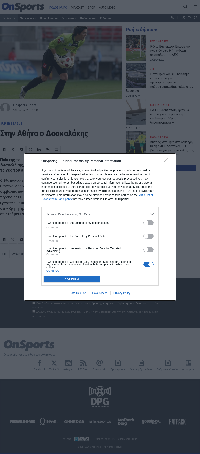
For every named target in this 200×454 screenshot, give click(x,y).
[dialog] (100, 227)
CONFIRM (71, 279)
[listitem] (100, 214)
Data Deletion (78, 293)
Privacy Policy (121, 293)
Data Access (99, 293)
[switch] (148, 222)
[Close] (167, 161)
